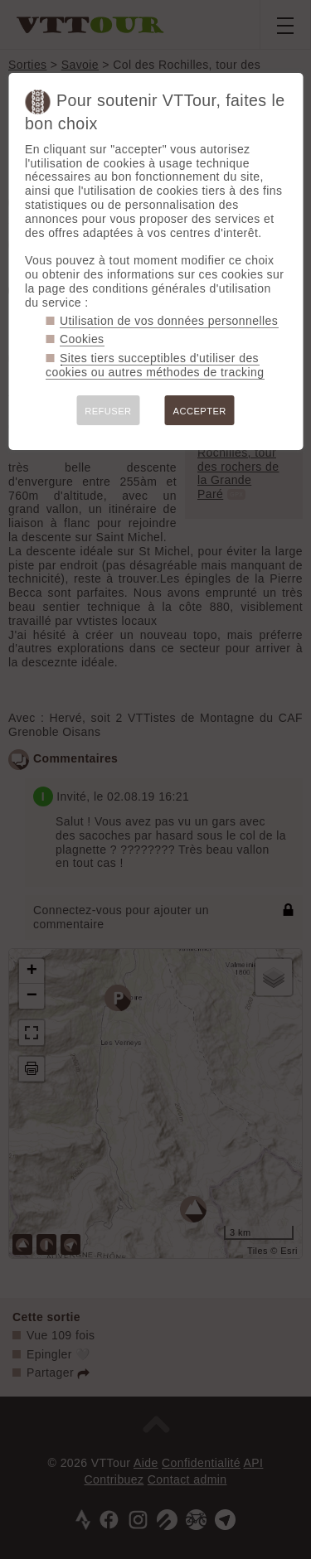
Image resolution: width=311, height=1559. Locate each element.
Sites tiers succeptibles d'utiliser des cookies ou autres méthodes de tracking (155, 365)
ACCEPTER (199, 411)
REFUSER (108, 411)
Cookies (82, 339)
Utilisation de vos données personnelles (169, 320)
